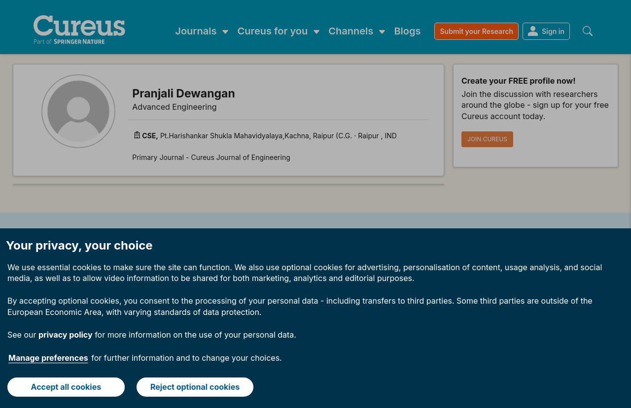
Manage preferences (48, 358)
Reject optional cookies (195, 387)
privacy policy (65, 335)
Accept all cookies (66, 387)
